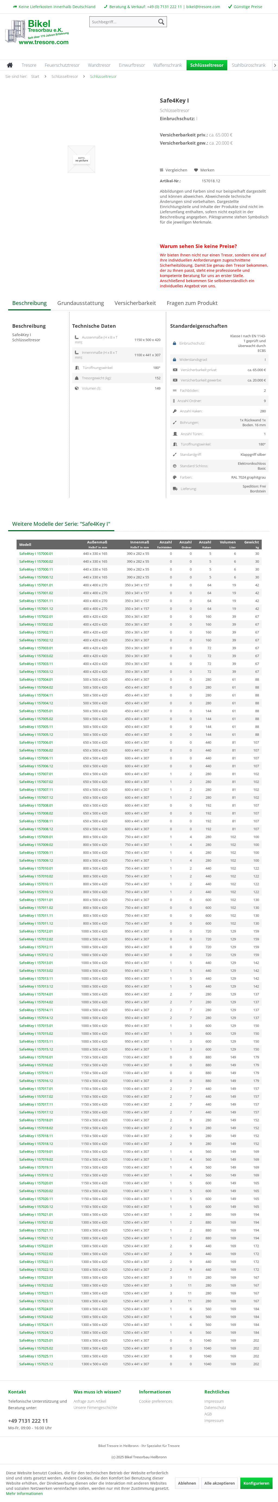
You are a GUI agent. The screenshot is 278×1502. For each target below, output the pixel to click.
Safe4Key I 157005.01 (36, 710)
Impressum (214, 1401)
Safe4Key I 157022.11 (36, 1261)
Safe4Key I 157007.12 (36, 797)
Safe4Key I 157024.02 (36, 1316)
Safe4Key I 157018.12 (36, 1143)
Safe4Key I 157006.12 (36, 765)
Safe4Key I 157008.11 (36, 821)
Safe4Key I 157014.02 (36, 1002)
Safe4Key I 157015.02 (36, 1033)
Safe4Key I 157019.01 (36, 1151)
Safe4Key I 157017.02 (36, 1096)
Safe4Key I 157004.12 (36, 703)
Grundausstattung (80, 303)
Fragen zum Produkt (192, 303)
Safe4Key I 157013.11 (36, 978)
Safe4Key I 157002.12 (36, 640)
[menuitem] (128, 21)
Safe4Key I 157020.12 (36, 1206)
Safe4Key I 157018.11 (36, 1135)
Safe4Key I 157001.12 (36, 608)
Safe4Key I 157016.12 (36, 1080)
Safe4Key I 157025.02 (36, 1348)
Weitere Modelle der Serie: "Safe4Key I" (61, 523)
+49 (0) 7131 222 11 (164, 6)
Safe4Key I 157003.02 (36, 655)
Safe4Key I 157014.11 (36, 1009)
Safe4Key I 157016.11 (36, 1072)
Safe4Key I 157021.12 (36, 1238)
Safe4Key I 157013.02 (36, 970)
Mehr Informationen (24, 1493)
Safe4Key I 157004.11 (36, 695)
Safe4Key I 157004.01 (36, 679)
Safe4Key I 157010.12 (36, 891)
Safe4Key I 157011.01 (36, 899)
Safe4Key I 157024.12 (36, 1332)
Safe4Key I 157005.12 (36, 734)
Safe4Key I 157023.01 (36, 1277)
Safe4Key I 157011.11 (36, 915)
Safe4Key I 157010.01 (36, 868)
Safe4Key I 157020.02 (36, 1190)
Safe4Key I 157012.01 (36, 931)
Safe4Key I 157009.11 (36, 852)
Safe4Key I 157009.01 (36, 836)
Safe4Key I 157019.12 (36, 1175)
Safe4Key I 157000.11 (36, 569)
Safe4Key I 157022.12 (36, 1269)
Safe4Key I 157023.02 (36, 1285)
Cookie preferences (155, 1401)
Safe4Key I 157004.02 (36, 687)
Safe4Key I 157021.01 (36, 1214)
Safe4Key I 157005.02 (36, 718)
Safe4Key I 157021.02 (36, 1222)
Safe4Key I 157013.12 (36, 986)
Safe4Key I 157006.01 (36, 742)
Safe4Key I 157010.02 (36, 876)
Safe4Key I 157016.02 (36, 1064)
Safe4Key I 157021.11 (36, 1230)
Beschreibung (29, 303)
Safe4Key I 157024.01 (36, 1308)
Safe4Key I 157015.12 (36, 1049)
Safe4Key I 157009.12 (36, 860)
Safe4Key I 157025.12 (36, 1363)
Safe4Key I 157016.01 (36, 1057)
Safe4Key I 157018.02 (36, 1127)
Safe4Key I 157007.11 (36, 789)
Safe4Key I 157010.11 (36, 884)
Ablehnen (187, 1483)
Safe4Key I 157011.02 (36, 907)
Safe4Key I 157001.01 (36, 585)
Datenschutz (215, 1407)
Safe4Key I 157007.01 (36, 773)
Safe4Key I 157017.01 (36, 1088)
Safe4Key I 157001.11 (36, 600)
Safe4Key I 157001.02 (36, 592)
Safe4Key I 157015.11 (36, 1041)
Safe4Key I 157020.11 (36, 1198)
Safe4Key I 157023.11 (36, 1293)
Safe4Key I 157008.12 (36, 828)
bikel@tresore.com (203, 6)
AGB (208, 1414)
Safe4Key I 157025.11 (36, 1356)
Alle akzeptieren (219, 1483)
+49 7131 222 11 (28, 1420)
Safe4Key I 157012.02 (36, 939)
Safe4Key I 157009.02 (36, 844)
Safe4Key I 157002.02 (36, 624)
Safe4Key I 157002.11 (36, 632)
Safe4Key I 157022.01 (36, 1245)
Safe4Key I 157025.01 (36, 1340)
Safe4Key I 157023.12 (36, 1301)
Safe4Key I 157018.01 (36, 1120)
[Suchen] (161, 21)
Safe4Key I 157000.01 (36, 553)
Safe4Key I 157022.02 (36, 1253)
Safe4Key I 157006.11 (36, 758)
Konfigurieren (256, 1483)
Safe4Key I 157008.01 (36, 805)
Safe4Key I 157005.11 (36, 726)
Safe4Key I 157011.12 (36, 923)
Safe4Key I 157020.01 (36, 1182)
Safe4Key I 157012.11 (36, 946)
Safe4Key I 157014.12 (36, 1017)
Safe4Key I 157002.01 (36, 616)
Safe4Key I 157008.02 (36, 813)
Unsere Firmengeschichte (95, 1407)
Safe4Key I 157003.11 (36, 663)
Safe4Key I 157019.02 (36, 1159)
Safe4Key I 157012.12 (36, 954)
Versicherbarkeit (135, 303)
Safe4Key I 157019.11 (36, 1167)
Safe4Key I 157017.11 (36, 1104)
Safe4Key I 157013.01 (36, 962)
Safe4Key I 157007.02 (36, 781)
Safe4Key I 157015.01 (36, 1025)
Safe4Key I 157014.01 (36, 994)
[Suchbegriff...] (128, 21)
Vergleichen (173, 170)
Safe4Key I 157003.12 (36, 671)
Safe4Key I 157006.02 (36, 750)
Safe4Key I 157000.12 (36, 577)
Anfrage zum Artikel (90, 1401)
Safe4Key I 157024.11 (36, 1324)
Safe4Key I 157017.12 (36, 1112)
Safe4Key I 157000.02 (36, 561)
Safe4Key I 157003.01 (36, 647)
